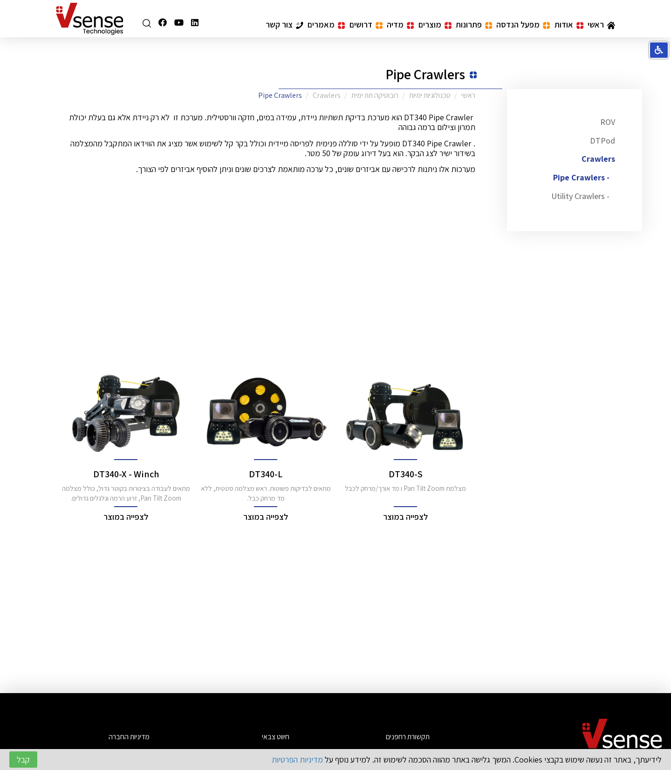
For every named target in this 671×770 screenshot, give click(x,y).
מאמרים (326, 24)
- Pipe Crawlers (581, 177)
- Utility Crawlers (580, 196)
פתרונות (474, 24)
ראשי (601, 24)
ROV (607, 122)
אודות (569, 24)
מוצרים (435, 24)
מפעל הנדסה (523, 24)
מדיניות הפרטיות (297, 759)
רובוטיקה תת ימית (374, 95)
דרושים (366, 24)
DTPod (602, 140)
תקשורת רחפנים (408, 737)
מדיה (400, 24)
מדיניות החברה (129, 737)
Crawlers (598, 158)
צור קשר (284, 24)
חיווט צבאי (275, 737)
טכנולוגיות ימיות (430, 95)
